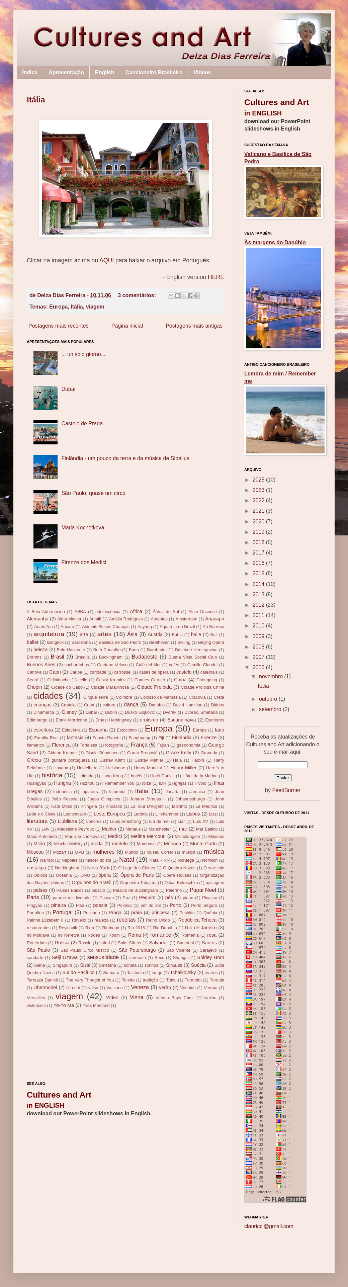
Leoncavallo (74, 814)
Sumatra (111, 972)
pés (169, 897)
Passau (107, 897)
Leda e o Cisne (41, 814)
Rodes (94, 935)
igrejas (180, 783)
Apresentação (66, 72)
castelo (184, 672)
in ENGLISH (45, 1105)
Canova (34, 672)
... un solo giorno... (83, 354)
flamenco (35, 745)
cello (83, 679)
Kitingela (89, 806)
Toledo (128, 979)
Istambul (117, 791)
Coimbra (124, 697)
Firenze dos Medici (83, 562)
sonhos (151, 965)
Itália (36, 99)
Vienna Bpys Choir (175, 997)
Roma (134, 935)
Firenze (209, 737)
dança (131, 704)
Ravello (79, 920)
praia (136, 912)
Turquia (217, 979)
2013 (259, 594)
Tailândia (135, 972)
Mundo (131, 852)
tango (157, 972)
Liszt (213, 814)
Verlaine (188, 987)
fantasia (75, 737)
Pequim (147, 897)
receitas (126, 920)
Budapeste (145, 657)
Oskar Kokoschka (181, 882)
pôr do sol (151, 905)
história (51, 775)
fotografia (114, 745)
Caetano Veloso (112, 664)
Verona (210, 987)
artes (104, 633)
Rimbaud (110, 927)
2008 (259, 647)
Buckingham (110, 657)
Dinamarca (43, 712)
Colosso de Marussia (160, 697)
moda (97, 843)
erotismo (149, 719)
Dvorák (170, 712)
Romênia (190, 935)
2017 (259, 552)
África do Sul (166, 611)
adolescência (107, 611)
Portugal (63, 912)
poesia (100, 905)
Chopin (34, 687)
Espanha (98, 730)
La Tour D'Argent (146, 806)
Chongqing (206, 679)
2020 (259, 521)
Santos (209, 942)
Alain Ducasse (202, 611)
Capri (55, 672)
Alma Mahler (69, 618)
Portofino (35, 912)
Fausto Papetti (106, 737)
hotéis (136, 775)
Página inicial (127, 326)
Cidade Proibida (154, 687)
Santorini (185, 942)
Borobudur (157, 649)
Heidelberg (87, 767)
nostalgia (36, 867)
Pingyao (34, 905)
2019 (259, 532)
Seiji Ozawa (65, 957)
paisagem (215, 882)
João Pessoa (64, 798)
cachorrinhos (77, 664)
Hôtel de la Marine (199, 775)
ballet (32, 642)
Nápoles (69, 860)
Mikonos (216, 836)
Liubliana (67, 821)
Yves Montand (96, 1005)
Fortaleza (88, 745)
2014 (259, 584)
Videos (202, 72)
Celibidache (58, 679)
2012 (259, 605)
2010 (259, 625)
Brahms (34, 657)
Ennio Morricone (71, 719)
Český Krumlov (110, 679)
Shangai (181, 957)
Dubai (68, 389)
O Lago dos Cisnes (136, 867)
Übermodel (45, 987)
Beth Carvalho (107, 649)
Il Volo (200, 783)
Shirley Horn (210, 957)
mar (183, 829)
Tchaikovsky (183, 972)
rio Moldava (38, 935)
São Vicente (178, 950)
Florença (61, 745)
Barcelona (81, 642)
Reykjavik (68, 927)
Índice (29, 72)
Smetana (107, 965)
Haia (177, 760)
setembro (271, 709)
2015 (259, 573)
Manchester (160, 829)
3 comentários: (137, 295)
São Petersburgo (137, 950)
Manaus (133, 829)
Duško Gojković (140, 712)
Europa (58, 307)
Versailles (36, 997)
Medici (115, 836)
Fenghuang (139, 737)
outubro (269, 699)
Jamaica (197, 791)
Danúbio (157, 704)
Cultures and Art (59, 1094)
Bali (213, 634)
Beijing (183, 642)
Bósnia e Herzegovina (196, 649)
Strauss (174, 965)
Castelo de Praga (82, 423)
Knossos (114, 806)
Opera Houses (177, 875)
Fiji (161, 737)
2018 (259, 542)
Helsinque (115, 767)
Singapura (62, 965)
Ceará (32, 679)
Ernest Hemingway (113, 719)
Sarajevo (208, 950)
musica (188, 852)
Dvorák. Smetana (200, 712)
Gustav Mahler (149, 760)
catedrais (209, 672)
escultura (43, 730)
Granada (209, 752)
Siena (39, 965)
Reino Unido (158, 920)
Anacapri (214, 618)
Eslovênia (71, 730)
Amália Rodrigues (126, 618)
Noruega (186, 860)
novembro (271, 676)
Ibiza (146, 783)
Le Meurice (206, 806)
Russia (62, 942)
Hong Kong (112, 775)
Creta (219, 697)
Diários (217, 704)
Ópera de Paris (137, 875)
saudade (35, 957)
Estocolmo (127, 730)
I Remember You (118, 783)
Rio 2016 (136, 927)
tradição (150, 979)
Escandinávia (181, 719)
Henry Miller (183, 767)
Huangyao (36, 783)
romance (160, 935)
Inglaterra (90, 791)
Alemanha (38, 618)
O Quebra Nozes (179, 867)
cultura (109, 704)
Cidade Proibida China (202, 687)
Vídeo (112, 997)
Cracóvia (197, 697)
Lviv (45, 829)
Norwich (209, 860)
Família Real (46, 737)
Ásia (132, 634)
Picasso (209, 897)
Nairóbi (47, 860)
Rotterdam (37, 942)
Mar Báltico (206, 829)
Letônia (141, 814)
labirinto (179, 806)
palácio (98, 890)
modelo (119, 843)
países (40, 890)
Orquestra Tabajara (138, 882)
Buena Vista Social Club (193, 657)
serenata (137, 957)
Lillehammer (167, 814)
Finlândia (181, 737)
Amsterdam (186, 618)
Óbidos (41, 875)
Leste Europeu (109, 814)
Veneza (140, 987)
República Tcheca (197, 920)
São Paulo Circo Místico (85, 950)
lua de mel (159, 821)
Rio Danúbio (165, 927)
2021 (259, 511)
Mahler (109, 829)
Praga (115, 912)
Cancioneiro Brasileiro (154, 72)
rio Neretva (68, 935)
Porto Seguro (204, 905)
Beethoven (159, 642)
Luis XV (200, 821)
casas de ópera (154, 672)
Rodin (113, 935)
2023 (259, 490)
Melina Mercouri (148, 836)
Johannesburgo (190, 798)
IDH (162, 783)
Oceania (64, 875)
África (136, 611)
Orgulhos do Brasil (91, 882)
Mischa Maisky (68, 843)
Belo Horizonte (71, 649)
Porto (175, 905)
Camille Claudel (202, 664)
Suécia (198, 965)
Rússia (84, 942)
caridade (98, 672)
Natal (126, 859)
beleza (40, 649)
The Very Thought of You (90, 979)
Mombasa (146, 843)
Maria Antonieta (42, 836)
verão (165, 987)
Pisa (80, 905)
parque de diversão (72, 897)
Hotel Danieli (162, 775)
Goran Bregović (142, 752)
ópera (104, 875)
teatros (211, 972)
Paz (126, 897)
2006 (259, 667)
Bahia (177, 634)
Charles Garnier (150, 679)
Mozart (59, 852)
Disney (69, 712)
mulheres (104, 852)
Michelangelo (187, 836)
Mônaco (172, 843)
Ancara (67, 626)
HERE (216, 277)
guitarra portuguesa (71, 760)
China (180, 679)
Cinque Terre (95, 697)
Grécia (34, 760)
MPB (79, 852)
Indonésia (62, 791)
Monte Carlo (203, 843)
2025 (259, 480)
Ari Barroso (213, 626)
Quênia (210, 912)
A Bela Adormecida (46, 611)
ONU (85, 875)
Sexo (159, 957)
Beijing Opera (211, 642)
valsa (93, 987)
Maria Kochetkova (82, 527)
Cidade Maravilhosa (110, 687)
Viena (137, 997)
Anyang (144, 626)
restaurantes (39, 927)
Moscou (35, 852)
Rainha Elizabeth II (45, 920)
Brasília (82, 657)
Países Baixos (70, 890)
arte (84, 634)
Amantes (159, 618)
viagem (95, 307)
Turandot (193, 979)
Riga (89, 927)
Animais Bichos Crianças (105, 626)
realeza (101, 920)
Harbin (197, 760)
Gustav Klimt (112, 760)
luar (181, 821)
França (139, 745)
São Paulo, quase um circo (93, 493)
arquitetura (48, 633)
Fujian (163, 745)
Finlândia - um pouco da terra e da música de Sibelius (125, 458)
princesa (161, 912)
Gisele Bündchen (102, 752)
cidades (48, 695)
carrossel (123, 672)
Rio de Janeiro (200, 927)
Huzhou (87, 783)
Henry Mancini (148, 767)
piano (188, 897)
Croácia (68, 704)
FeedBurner (286, 790)
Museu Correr (160, 852)
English (104, 72)
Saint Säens (129, 942)
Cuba (89, 704)
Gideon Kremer (62, 752)
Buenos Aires (41, 664)
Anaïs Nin (43, 626)
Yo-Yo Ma (64, 1005)
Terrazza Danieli (42, 979)
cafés (174, 664)
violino (210, 997)
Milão (39, 843)
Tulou (171, 979)
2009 (259, 636)
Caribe (76, 672)
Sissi (85, 965)
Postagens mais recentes (58, 326)
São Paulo (38, 950)
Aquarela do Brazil (177, 626)
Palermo (174, 890)
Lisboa (193, 814)
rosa (211, 935)
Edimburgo (37, 719)
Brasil (57, 657)
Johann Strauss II (148, 798)
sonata (130, 965)
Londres (93, 821)
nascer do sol (98, 860)
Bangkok (55, 642)
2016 (259, 563)
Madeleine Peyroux (75, 829)
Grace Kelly (178, 752)
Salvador (158, 942)
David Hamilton (187, 704)
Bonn (134, 649)
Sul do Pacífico (78, 972)
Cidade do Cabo (67, 687)
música (214, 851)
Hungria (62, 783)
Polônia (124, 905)
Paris (33, 897)
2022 (259, 500)
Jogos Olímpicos (103, 798)
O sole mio (213, 867)
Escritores (214, 719)
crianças (42, 704)
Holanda (86, 775)
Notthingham (67, 867)
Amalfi (95, 618)
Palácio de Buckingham (135, 890)
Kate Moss (61, 806)
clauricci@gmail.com (268, 1226)
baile (196, 634)
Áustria (155, 634)
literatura (37, 821)
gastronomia (188, 745)
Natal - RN (160, 860)
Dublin (111, 712)
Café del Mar (148, 664)
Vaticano (114, 987)
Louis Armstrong (125, 821)
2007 (259, 657)
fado (219, 730)
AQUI (106, 260)
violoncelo (36, 1005)
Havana (61, 767)
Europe (200, 730)
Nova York (98, 867)
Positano (91, 912)
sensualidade (103, 957)
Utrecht (73, 987)
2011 (259, 615)
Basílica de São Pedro (120, 642)
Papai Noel (203, 890)
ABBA (80, 611)
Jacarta (173, 791)
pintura (58, 905)
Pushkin (187, 912)
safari (104, 942)
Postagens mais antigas (194, 326)
